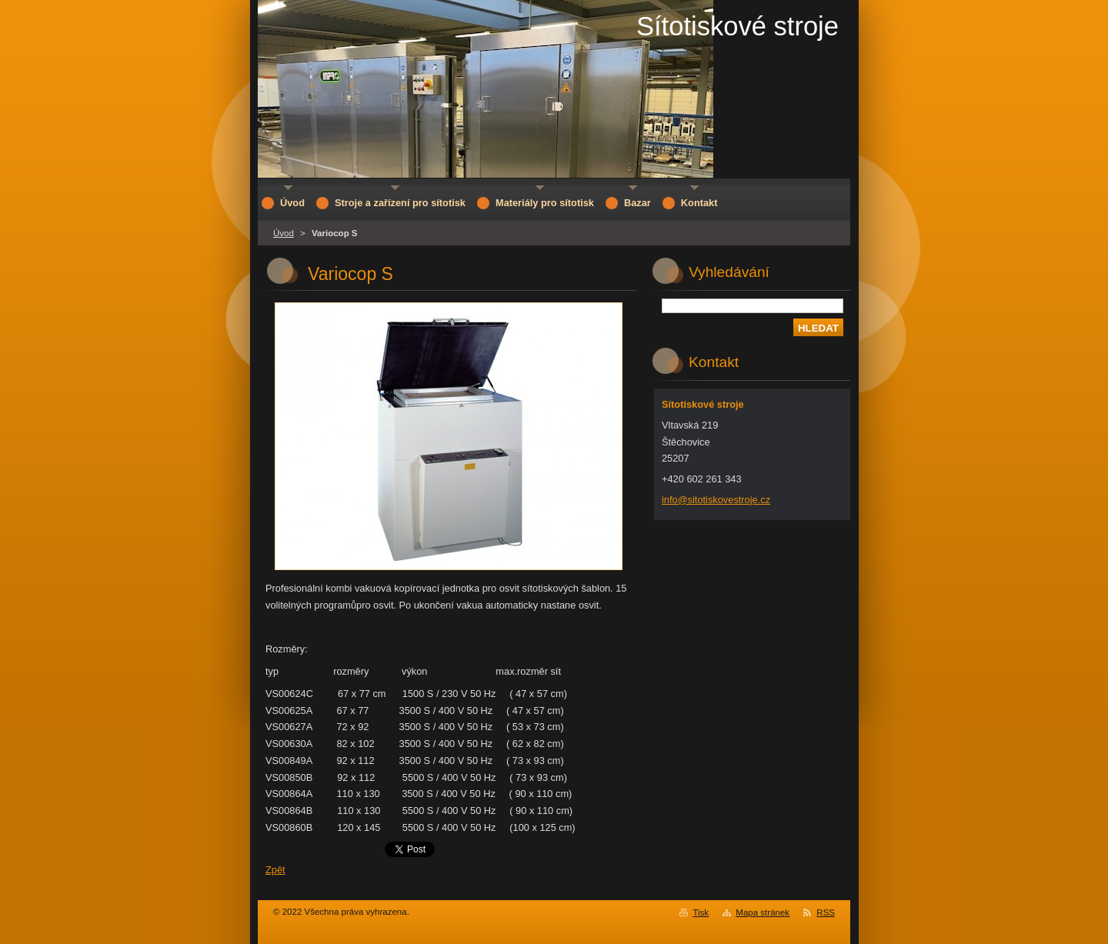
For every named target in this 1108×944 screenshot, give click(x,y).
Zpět (275, 870)
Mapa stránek (762, 912)
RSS (825, 912)
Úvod (283, 233)
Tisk (700, 912)
